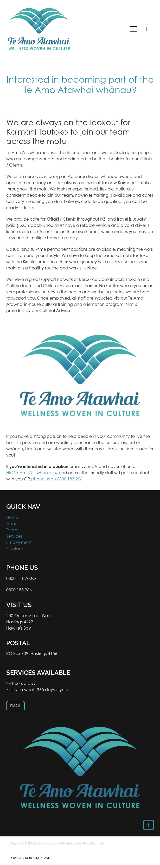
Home (12, 517)
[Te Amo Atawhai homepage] (65, 29)
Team (11, 529)
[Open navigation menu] (133, 29)
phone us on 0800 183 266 (56, 478)
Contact (14, 548)
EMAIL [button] (15, 706)
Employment (18, 542)
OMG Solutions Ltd (90, 843)
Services (14, 536)
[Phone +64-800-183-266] (145, 29)
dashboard (46, 843)
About (12, 523)
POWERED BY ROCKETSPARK (29, 858)
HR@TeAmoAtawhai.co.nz (32, 472)
